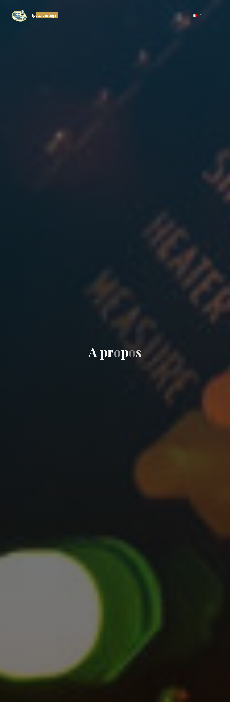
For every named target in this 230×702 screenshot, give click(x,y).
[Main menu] (216, 15)
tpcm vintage (44, 15)
